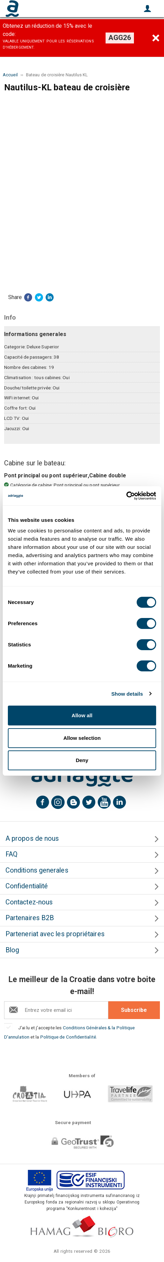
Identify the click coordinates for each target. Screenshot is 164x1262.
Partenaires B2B (29, 918)
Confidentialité (26, 886)
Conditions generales (36, 870)
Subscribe (134, 1010)
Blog (12, 950)
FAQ (11, 854)
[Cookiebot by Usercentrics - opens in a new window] (126, 495)
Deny (82, 760)
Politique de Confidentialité (68, 1037)
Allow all (82, 715)
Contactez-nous (29, 902)
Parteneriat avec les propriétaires (55, 934)
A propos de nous (32, 838)
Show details (127, 694)
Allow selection (81, 738)
